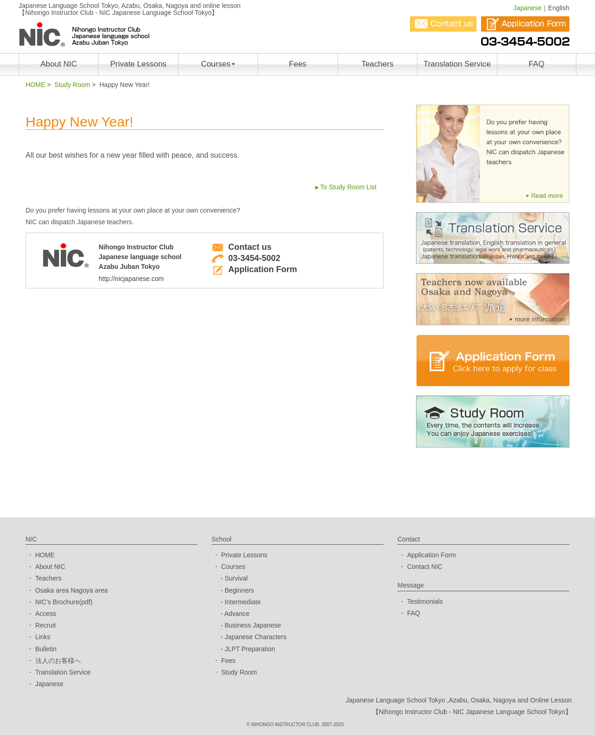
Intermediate (243, 602)
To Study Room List (348, 187)
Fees (298, 64)
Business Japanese (253, 625)
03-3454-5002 (246, 258)
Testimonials (425, 601)
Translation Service (457, 64)
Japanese (527, 8)
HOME (35, 84)
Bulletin (46, 649)
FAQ (536, 64)
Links (43, 637)
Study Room (72, 84)
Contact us (241, 247)
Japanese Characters (255, 637)
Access (45, 613)
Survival (236, 578)
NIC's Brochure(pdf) (64, 602)
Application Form (254, 269)
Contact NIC (425, 566)
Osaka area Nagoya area (71, 590)
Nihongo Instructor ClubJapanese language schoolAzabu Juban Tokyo (148, 264)
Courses (218, 64)
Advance (236, 613)
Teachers (377, 64)
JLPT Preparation (250, 649)
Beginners (239, 590)
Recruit (45, 625)
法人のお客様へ (58, 660)
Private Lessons (138, 64)
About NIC (58, 64)
